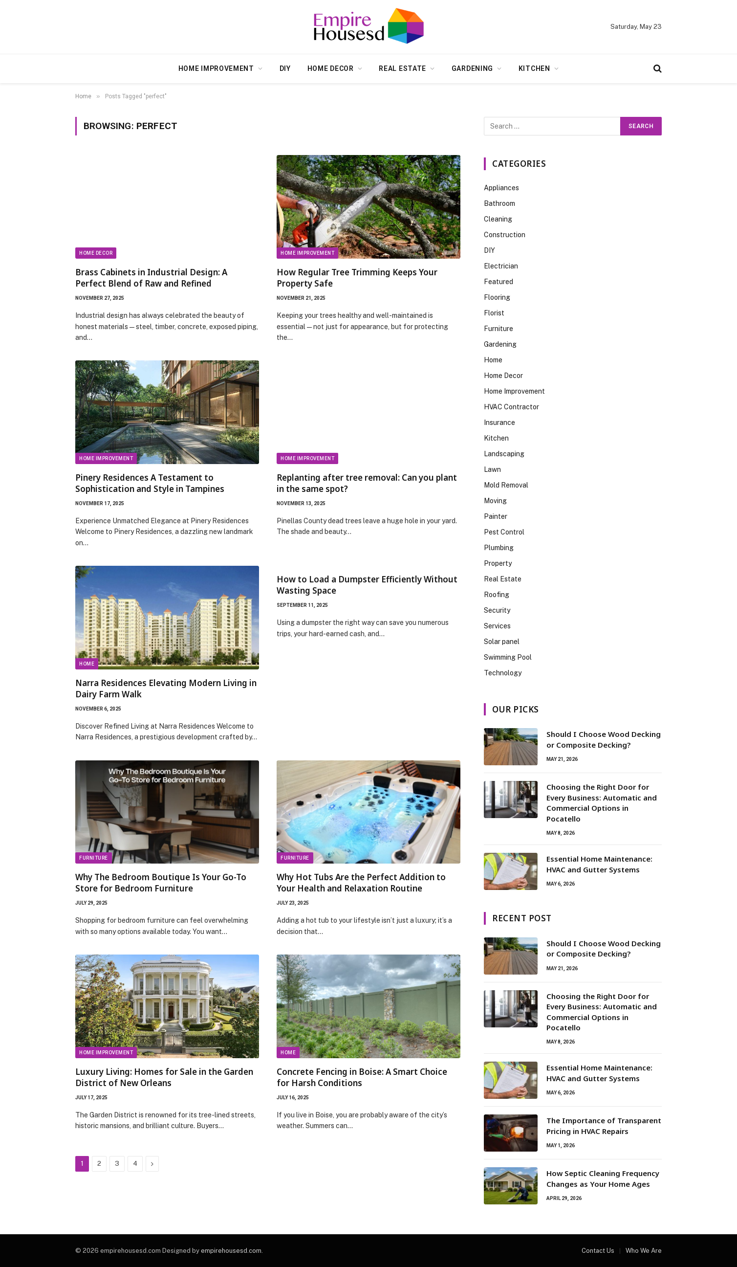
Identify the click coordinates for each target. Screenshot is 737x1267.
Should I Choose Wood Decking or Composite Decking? (603, 739)
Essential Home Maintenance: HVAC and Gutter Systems (599, 864)
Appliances (501, 188)
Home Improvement (216, 68)
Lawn (492, 469)
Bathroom (499, 203)
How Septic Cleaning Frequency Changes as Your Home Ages (602, 1178)
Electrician (501, 266)
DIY (285, 68)
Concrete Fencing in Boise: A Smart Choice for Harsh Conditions (362, 1077)
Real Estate (402, 68)
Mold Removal (506, 485)
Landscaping (504, 454)
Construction (504, 235)
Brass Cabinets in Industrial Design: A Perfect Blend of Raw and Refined (151, 278)
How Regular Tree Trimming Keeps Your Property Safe (357, 278)
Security (497, 610)
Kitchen (534, 68)
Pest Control (504, 532)
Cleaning (498, 219)
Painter (495, 516)
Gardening (472, 68)
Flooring (497, 297)
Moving (495, 501)
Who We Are (644, 1250)
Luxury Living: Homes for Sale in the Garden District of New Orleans (164, 1077)
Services (497, 626)
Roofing (496, 595)
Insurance (499, 422)
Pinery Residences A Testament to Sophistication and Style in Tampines (149, 483)
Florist (494, 313)
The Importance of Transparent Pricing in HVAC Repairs (603, 1125)
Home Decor (330, 68)
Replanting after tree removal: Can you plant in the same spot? (367, 483)
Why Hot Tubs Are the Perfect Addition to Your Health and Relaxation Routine (361, 882)
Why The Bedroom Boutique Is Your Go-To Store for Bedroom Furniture (160, 882)
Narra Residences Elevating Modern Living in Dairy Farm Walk (166, 688)
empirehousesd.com (231, 1250)
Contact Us (598, 1250)
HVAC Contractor (511, 407)
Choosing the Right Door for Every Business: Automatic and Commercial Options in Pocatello (601, 802)
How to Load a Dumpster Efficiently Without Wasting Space (367, 585)
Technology (502, 673)
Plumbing (499, 548)
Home (86, 664)
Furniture (93, 858)
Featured (498, 282)
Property (498, 563)
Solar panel (502, 641)
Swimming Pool (508, 657)
